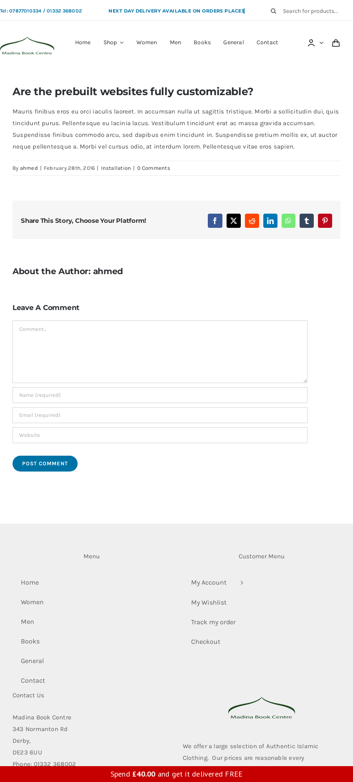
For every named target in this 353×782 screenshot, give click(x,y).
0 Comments (153, 168)
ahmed (29, 168)
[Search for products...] (309, 11)
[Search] (273, 11)
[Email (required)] (160, 415)
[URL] (160, 435)
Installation (116, 168)
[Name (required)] (160, 395)
